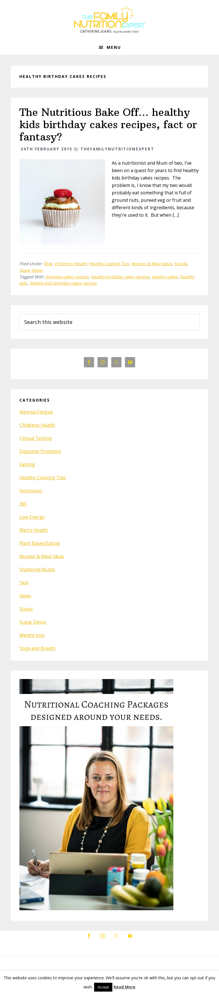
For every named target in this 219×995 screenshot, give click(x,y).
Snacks (180, 263)
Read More (124, 987)
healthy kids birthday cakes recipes (63, 283)
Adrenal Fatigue (36, 412)
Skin (24, 582)
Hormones (30, 491)
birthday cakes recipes (67, 276)
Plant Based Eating (39, 543)
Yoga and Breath (37, 648)
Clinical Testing (35, 438)
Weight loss (31, 635)
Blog (48, 263)
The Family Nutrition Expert (109, 20)
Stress (26, 609)
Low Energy (31, 517)
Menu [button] (114, 47)
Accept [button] (103, 987)
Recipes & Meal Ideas (151, 263)
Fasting (27, 464)
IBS (23, 504)
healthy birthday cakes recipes (120, 276)
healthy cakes (165, 276)
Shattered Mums (37, 569)
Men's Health (33, 530)
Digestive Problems (40, 451)
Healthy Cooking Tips (109, 263)
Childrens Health (70, 263)
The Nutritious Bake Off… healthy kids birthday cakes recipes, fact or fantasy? (108, 124)
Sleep (25, 596)
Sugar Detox (30, 270)
